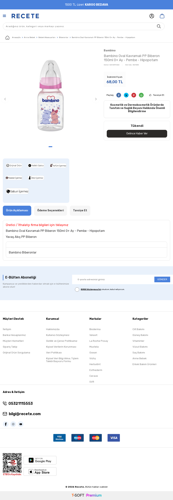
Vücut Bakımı (140, 346)
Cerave (93, 375)
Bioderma (95, 329)
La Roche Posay (98, 340)
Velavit (93, 335)
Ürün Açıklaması (17, 210)
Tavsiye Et (158, 95)
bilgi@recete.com (25, 414)
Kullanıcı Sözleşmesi (57, 335)
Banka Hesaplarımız (14, 335)
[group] (50, 95)
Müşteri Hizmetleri (13, 340)
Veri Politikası (54, 352)
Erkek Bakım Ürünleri (144, 364)
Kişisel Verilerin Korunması (61, 346)
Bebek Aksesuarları (47, 37)
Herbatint (95, 364)
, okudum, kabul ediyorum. (100, 289)
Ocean (93, 352)
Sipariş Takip (10, 346)
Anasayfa (13, 38)
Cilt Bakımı (138, 329)
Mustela (94, 346)
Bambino (110, 50)
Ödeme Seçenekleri (50, 210)
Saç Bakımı (139, 352)
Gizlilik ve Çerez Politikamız (61, 340)
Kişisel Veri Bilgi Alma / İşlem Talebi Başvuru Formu (62, 360)
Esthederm (95, 370)
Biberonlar (63, 37)
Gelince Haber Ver (137, 133)
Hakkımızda (52, 329)
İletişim (7, 329)
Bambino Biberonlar (23, 252)
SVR (91, 381)
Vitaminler (138, 340)
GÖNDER (162, 279)
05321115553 (20, 403)
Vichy (92, 358)
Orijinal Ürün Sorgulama (16, 352)
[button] (50, 146)
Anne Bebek (29, 37)
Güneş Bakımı (140, 335)
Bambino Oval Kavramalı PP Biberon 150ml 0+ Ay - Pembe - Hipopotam (103, 37)
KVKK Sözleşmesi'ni (91, 289)
